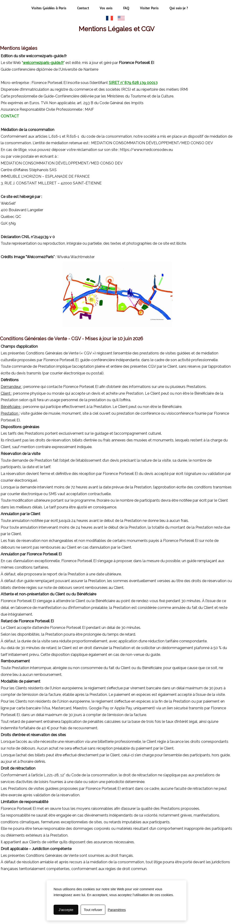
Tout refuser (93, 910)
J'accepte (66, 910)
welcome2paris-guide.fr (43, 62)
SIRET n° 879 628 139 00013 (133, 82)
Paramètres (117, 910)
